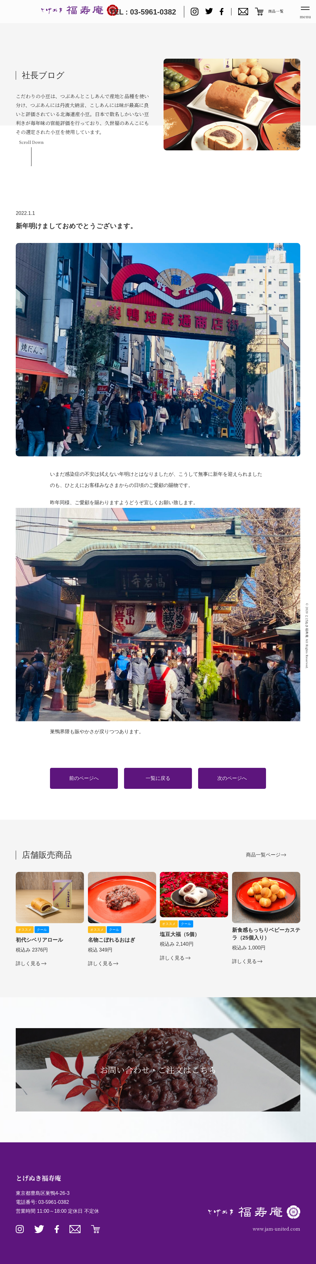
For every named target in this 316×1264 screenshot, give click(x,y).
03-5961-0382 (53, 1202)
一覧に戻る (158, 778)
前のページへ (84, 778)
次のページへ (232, 778)
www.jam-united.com (276, 1229)
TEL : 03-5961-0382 (143, 12)
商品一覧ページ (263, 854)
